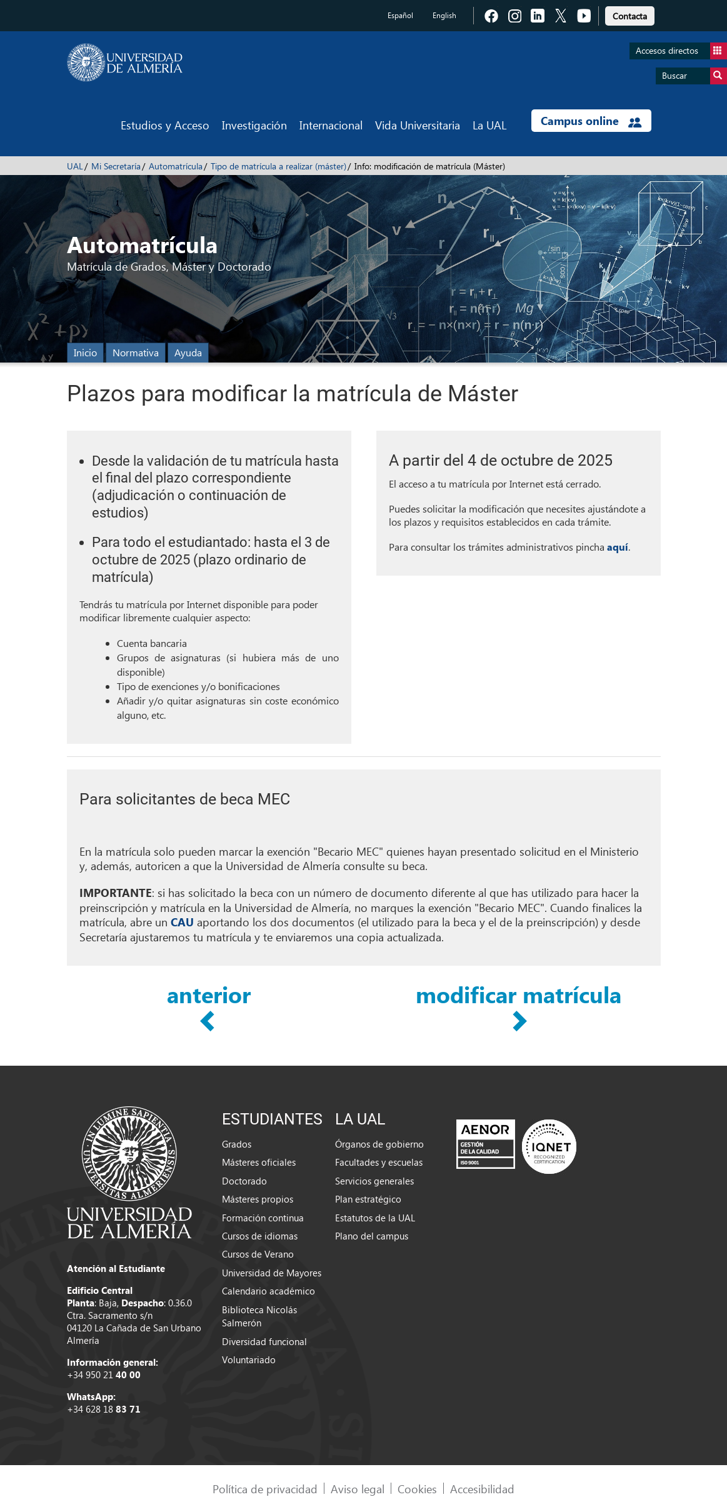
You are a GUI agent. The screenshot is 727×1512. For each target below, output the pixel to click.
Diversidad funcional (264, 1341)
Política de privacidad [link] (265, 1488)
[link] (629, 14)
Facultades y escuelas (379, 1162)
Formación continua (263, 1217)
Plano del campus (371, 1235)
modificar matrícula (518, 995)
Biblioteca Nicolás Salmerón (259, 1316)
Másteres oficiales (259, 1162)
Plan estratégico (368, 1199)
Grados (236, 1144)
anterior (209, 995)
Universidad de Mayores (271, 1272)
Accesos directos (681, 51)
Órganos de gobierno (379, 1144)
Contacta (630, 16)
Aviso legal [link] (357, 1488)
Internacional (331, 125)
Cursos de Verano (258, 1254)
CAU (182, 921)
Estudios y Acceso (165, 125)
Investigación (254, 125)
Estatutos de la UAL (375, 1217)
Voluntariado (249, 1359)
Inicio (85, 352)
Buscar (694, 76)
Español (400, 15)
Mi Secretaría (116, 166)
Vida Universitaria (417, 125)
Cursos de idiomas (260, 1235)
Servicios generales (374, 1180)
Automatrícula (176, 166)
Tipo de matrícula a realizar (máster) (278, 166)
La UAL (489, 125)
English (444, 15)
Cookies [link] (417, 1488)
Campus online (591, 120)
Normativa (136, 352)
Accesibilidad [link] (482, 1488)
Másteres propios (257, 1199)
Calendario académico (268, 1290)
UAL (75, 166)
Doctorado (244, 1180)
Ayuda (188, 352)
